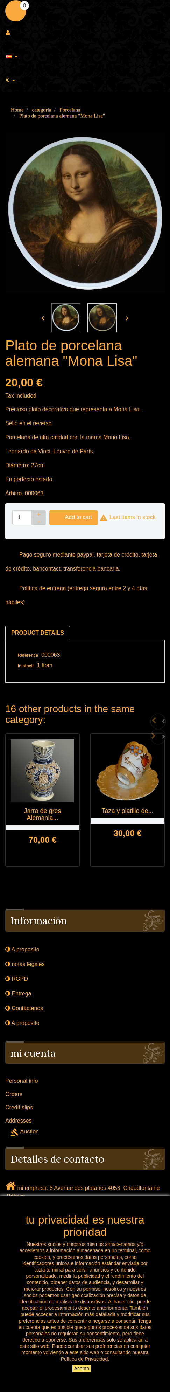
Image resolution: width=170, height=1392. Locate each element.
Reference (28, 655)
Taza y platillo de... (127, 810)
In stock (26, 665)
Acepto (82, 1368)
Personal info (21, 1081)
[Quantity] (22, 517)
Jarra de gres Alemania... (42, 814)
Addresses (18, 1121)
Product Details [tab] (37, 633)
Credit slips (19, 1107)
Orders (13, 1094)
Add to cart (73, 518)
